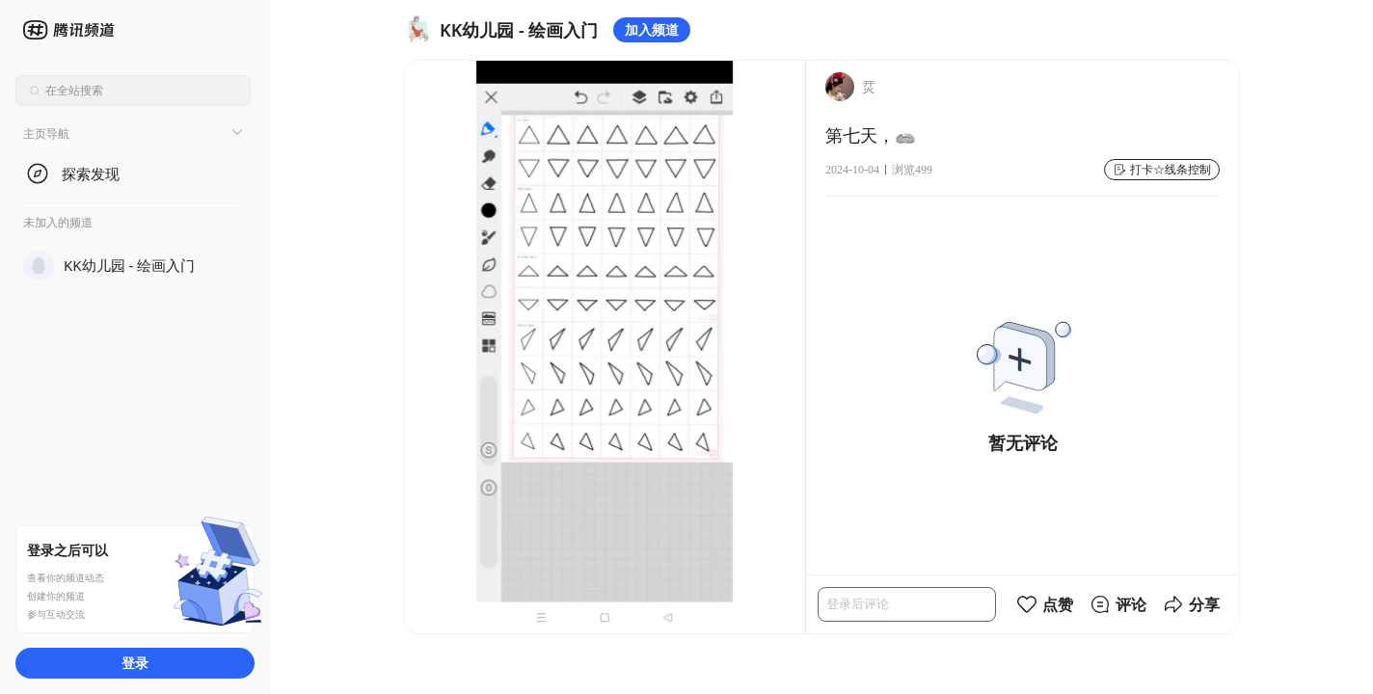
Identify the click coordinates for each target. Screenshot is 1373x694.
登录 (134, 663)
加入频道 (652, 29)
